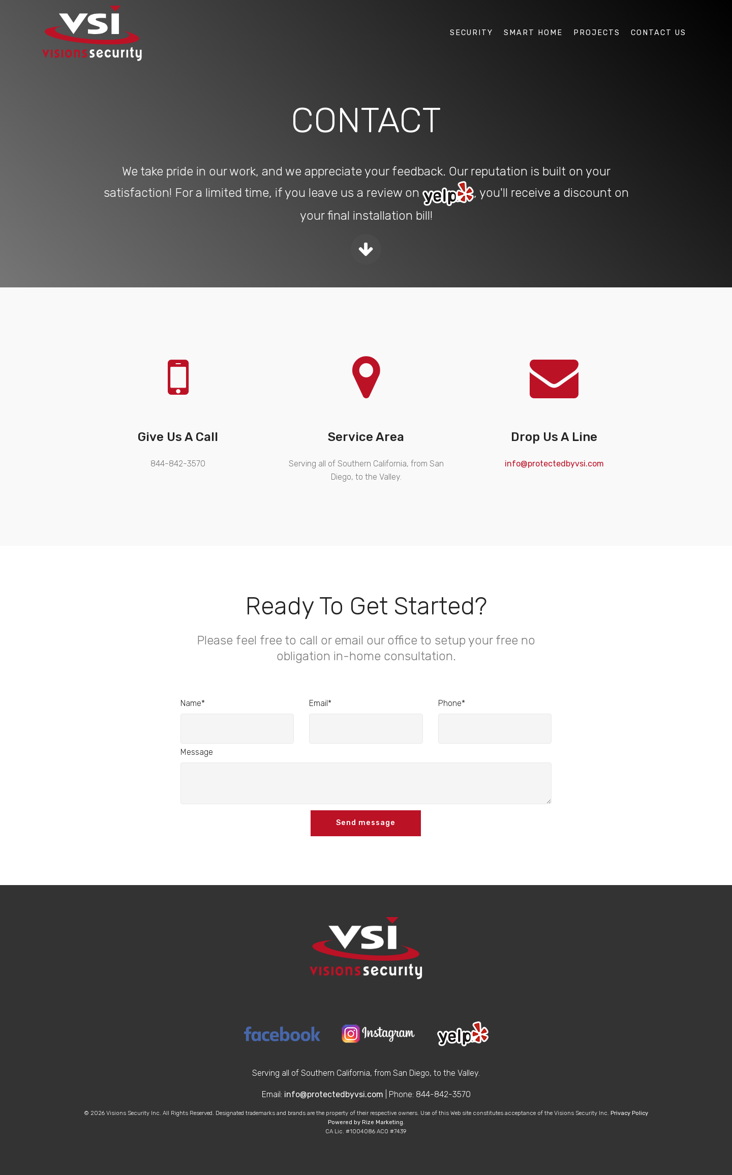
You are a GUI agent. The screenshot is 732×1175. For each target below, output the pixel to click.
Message (196, 752)
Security (471, 32)
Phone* (451, 703)
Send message (365, 822)
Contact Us (658, 32)
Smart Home (533, 32)
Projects (596, 32)
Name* (192, 703)
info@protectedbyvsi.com (554, 463)
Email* (320, 703)
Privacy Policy (629, 1113)
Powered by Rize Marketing (365, 1122)
